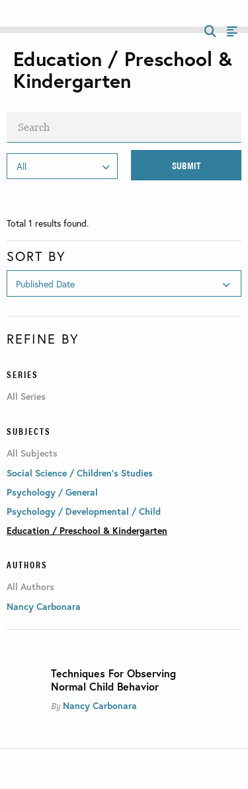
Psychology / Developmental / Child (84, 511)
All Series (26, 396)
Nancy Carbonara (100, 705)
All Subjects (32, 453)
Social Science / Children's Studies (80, 473)
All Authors (30, 587)
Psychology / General (52, 492)
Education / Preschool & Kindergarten (87, 530)
